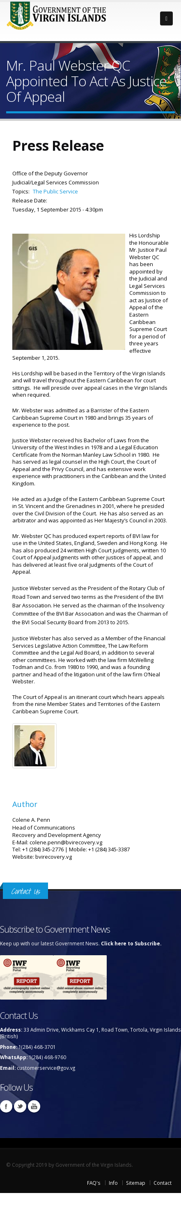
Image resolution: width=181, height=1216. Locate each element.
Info (113, 1182)
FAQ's (94, 1182)
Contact (163, 1182)
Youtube (34, 1106)
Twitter (20, 1106)
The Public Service (55, 191)
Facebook (6, 1106)
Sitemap (135, 1182)
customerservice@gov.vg (46, 1067)
